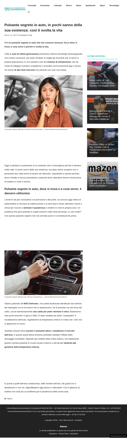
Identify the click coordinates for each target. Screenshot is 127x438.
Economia (44, 5)
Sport (102, 5)
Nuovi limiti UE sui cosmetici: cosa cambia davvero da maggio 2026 (102, 83)
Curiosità (32, 5)
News (78, 5)
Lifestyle (58, 5)
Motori (69, 5)
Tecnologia (114, 5)
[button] (29, 12)
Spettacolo (90, 5)
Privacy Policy (63, 434)
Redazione (53, 434)
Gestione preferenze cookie (118, 436)
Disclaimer (74, 434)
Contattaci (78, 420)
